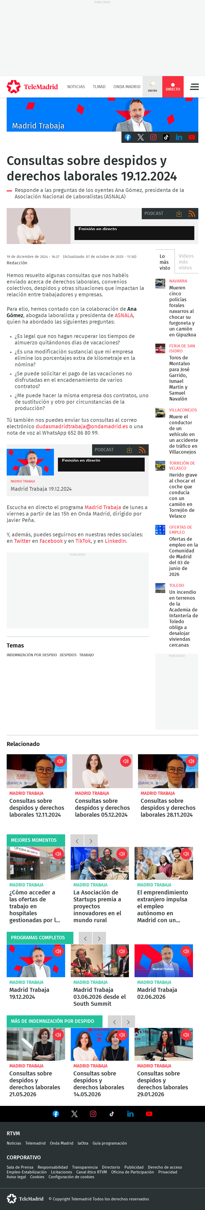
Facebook (127, 137)
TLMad (99, 87)
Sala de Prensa (20, 1167)
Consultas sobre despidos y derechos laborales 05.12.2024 (102, 771)
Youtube (192, 137)
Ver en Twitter (74, 1115)
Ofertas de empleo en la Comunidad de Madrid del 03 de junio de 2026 (160, 530)
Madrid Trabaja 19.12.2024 (41, 489)
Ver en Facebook (55, 1115)
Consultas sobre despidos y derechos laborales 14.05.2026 (100, 1044)
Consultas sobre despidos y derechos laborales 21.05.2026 (36, 1044)
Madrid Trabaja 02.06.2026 (164, 960)
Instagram (153, 137)
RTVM (13, 1133)
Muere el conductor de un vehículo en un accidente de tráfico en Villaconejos (160, 412)
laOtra (83, 1143)
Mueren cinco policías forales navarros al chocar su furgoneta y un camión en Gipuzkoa (160, 283)
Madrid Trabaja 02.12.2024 (30, 462)
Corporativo (24, 1157)
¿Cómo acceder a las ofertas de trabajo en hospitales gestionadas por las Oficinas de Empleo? (36, 863)
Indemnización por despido (32, 655)
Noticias (76, 87)
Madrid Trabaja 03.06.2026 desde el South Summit (100, 960)
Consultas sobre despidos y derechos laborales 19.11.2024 (38, 226)
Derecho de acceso (165, 1167)
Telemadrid (35, 1143)
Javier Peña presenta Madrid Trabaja (102, 114)
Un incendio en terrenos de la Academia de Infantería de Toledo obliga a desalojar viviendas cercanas (160, 588)
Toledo (176, 585)
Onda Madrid (126, 87)
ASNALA (124, 315)
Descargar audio (179, 213)
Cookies (37, 1177)
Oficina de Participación (132, 1172)
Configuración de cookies (71, 1177)
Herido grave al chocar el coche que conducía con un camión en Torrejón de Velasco (160, 465)
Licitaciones (61, 1172)
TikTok (166, 137)
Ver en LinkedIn (130, 1114)
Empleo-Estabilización (27, 1172)
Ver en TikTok (112, 1115)
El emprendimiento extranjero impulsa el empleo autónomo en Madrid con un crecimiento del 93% (164, 863)
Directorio (111, 1167)
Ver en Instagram (93, 1114)
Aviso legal (16, 1177)
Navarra (178, 281)
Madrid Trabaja (103, 507)
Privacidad (167, 1172)
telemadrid (25, 1199)
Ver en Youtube (149, 1114)
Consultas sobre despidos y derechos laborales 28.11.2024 (168, 771)
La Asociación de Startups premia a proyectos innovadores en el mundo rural (100, 863)
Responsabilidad (53, 1167)
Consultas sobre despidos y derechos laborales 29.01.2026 (164, 1044)
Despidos (68, 655)
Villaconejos (183, 410)
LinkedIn (179, 137)
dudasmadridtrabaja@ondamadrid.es (82, 426)
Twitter (140, 137)
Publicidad (134, 1167)
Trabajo (86, 655)
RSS (192, 213)
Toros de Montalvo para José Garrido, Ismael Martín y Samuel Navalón (160, 348)
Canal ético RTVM (91, 1172)
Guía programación (110, 1143)
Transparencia (85, 1167)
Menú (194, 86)
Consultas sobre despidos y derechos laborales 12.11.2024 (37, 771)
